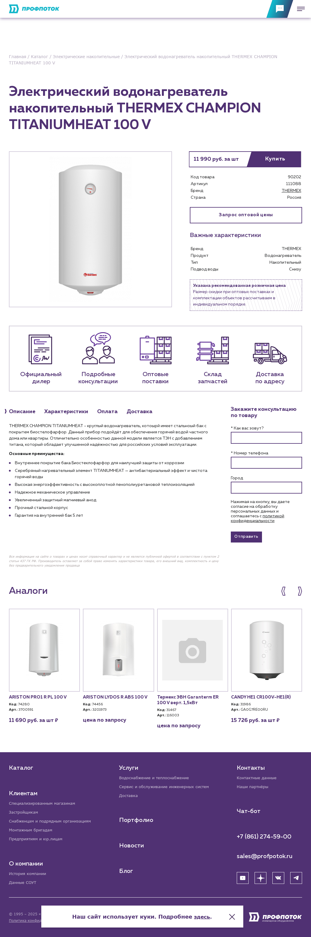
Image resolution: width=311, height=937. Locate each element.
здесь (215, 913)
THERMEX (291, 191)
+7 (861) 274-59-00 (264, 836)
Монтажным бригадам (32, 829)
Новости (131, 845)
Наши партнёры (254, 785)
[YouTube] (243, 877)
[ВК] (278, 877)
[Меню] (299, 9)
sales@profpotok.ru (265, 855)
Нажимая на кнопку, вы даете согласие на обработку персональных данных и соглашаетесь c (260, 512)
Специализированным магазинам (44, 801)
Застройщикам (24, 810)
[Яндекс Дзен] (260, 877)
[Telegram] (296, 877)
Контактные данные (258, 776)
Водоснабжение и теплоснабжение (157, 776)
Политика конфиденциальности (38, 920)
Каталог (21, 766)
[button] (286, 593)
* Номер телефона (249, 454)
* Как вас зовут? (247, 429)
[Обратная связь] (279, 9)
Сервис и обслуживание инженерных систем (167, 785)
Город (237, 479)
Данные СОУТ (23, 882)
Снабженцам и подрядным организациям (53, 820)
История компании (29, 873)
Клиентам (23, 792)
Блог (126, 870)
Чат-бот (249, 810)
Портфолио (136, 819)
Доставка (129, 794)
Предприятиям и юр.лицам (38, 838)
